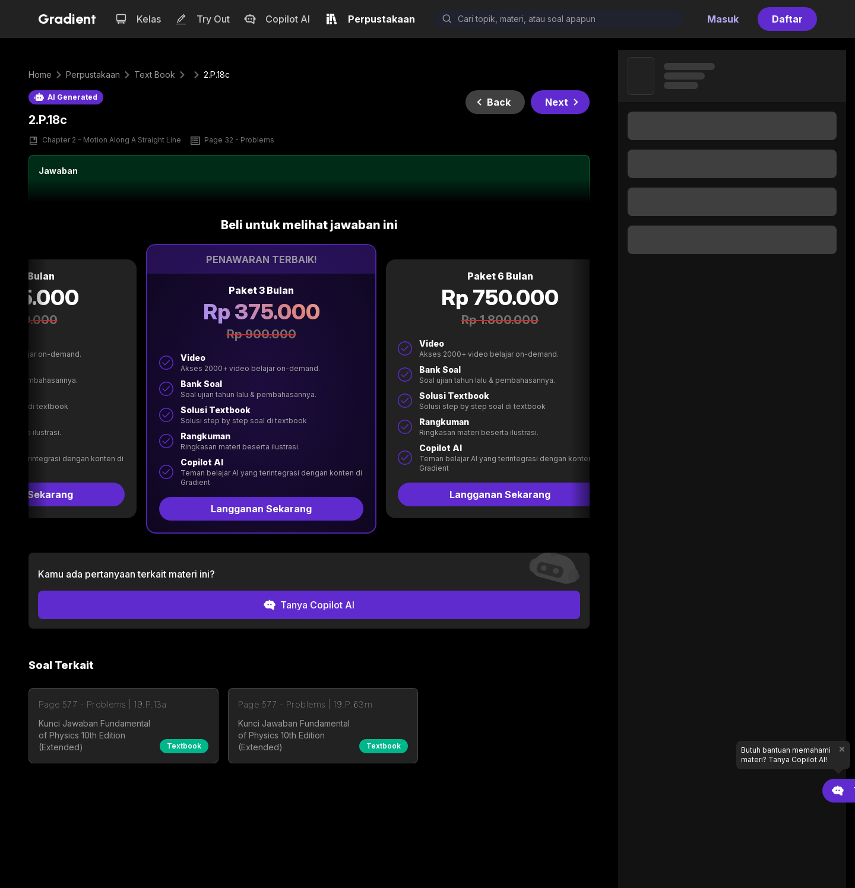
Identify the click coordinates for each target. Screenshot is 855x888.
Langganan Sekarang (227, 509)
